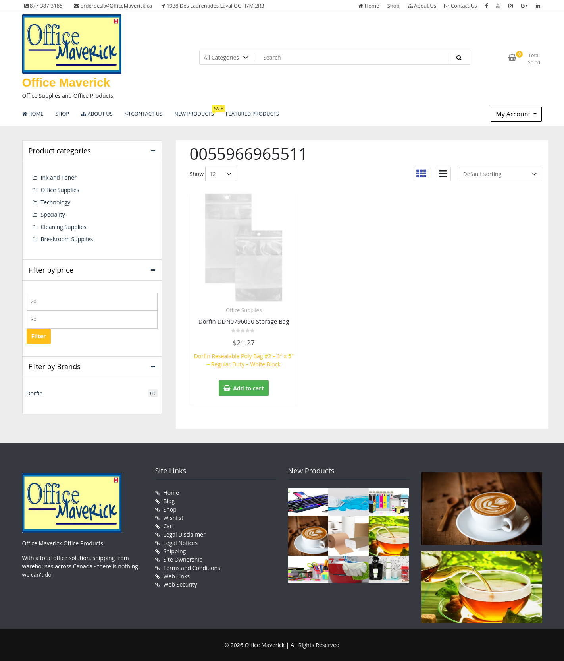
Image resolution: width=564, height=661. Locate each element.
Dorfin (35, 393)
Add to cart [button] (248, 388)
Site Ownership (183, 559)
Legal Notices (181, 543)
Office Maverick (66, 82)
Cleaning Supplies (64, 227)
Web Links (177, 576)
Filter (38, 336)
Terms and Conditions (192, 568)
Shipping (175, 551)
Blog (169, 501)
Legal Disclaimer (185, 534)
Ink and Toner (59, 177)
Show (197, 174)
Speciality (53, 214)
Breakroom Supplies (67, 239)
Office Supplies (244, 310)
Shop (393, 5)
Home (368, 5)
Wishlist (173, 517)
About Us (422, 5)
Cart (169, 526)
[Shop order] (500, 174)
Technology (55, 202)
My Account (514, 114)
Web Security (180, 584)
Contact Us (460, 5)
